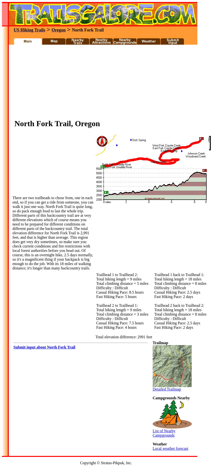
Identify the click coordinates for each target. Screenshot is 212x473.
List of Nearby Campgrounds (172, 431)
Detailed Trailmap (172, 387)
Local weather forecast (170, 448)
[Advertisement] (69, 83)
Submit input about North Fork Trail (44, 347)
